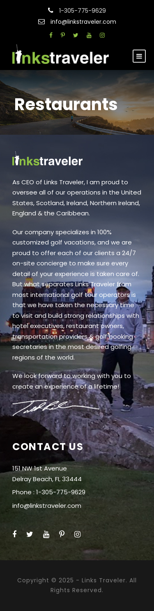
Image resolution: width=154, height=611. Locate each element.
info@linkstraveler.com (83, 22)
